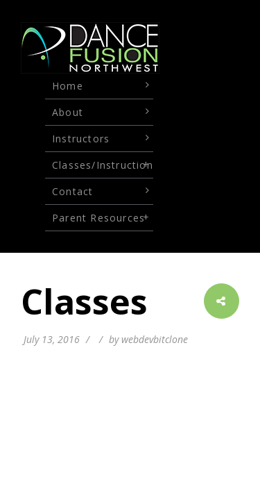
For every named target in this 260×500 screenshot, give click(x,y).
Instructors (81, 138)
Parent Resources (98, 217)
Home (67, 85)
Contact (72, 191)
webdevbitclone (154, 339)
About (67, 112)
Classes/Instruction (102, 165)
